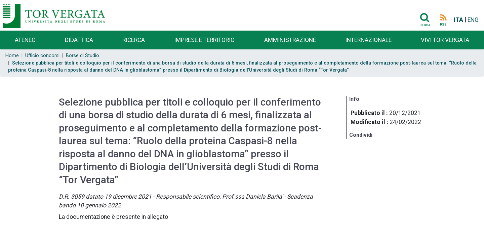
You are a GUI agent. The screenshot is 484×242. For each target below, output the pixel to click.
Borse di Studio (82, 55)
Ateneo (25, 40)
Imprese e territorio (204, 40)
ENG (473, 19)
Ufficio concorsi (42, 55)
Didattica (79, 40)
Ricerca (133, 40)
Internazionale (368, 40)
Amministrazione (290, 40)
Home (12, 55)
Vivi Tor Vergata (445, 40)
